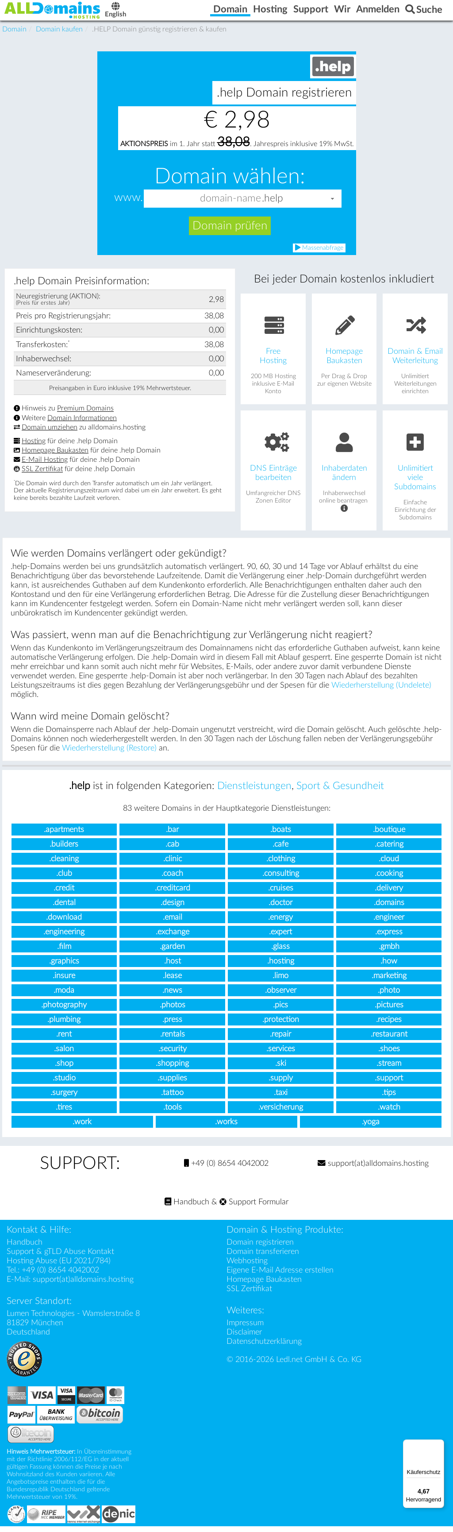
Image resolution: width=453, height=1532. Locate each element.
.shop (64, 1069)
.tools (172, 1113)
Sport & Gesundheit (340, 792)
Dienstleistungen (254, 792)
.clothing (280, 865)
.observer (280, 996)
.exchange (172, 938)
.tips (389, 1099)
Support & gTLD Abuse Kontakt (60, 1257)
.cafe (280, 850)
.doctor (280, 909)
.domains (389, 909)
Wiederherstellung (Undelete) (381, 691)
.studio (64, 1084)
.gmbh (389, 952)
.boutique (389, 836)
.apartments (64, 836)
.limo (280, 982)
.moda (64, 996)
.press (172, 1025)
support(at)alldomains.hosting (373, 1169)
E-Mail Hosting (45, 465)
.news (172, 996)
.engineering (63, 938)
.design (172, 909)
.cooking (389, 879)
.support (389, 1084)
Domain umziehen (49, 433)
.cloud (389, 865)
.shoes (389, 1055)
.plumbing (64, 1025)
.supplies (172, 1084)
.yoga (371, 1128)
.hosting (280, 967)
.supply (281, 1084)
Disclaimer (244, 1338)
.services (280, 1055)
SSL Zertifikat (42, 475)
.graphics (64, 967)
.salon (64, 1055)
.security (172, 1055)
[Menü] (439, 1444)
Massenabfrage (319, 254)
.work (82, 1128)
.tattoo (172, 1099)
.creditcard (172, 894)
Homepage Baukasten (55, 456)
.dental (64, 909)
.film (64, 952)
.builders (64, 850)
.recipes (389, 1025)
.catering (389, 850)
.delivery (389, 894)
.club (64, 879)
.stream (388, 1069)
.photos (172, 1011)
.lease (172, 982)
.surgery (63, 1099)
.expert (280, 938)
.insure (64, 982)
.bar (172, 836)
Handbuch (187, 1207)
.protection (280, 1025)
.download (64, 923)
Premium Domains (85, 414)
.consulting (280, 879)
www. (128, 204)
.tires (64, 1113)
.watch (389, 1113)
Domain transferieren (262, 1257)
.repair (280, 1040)
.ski (280, 1069)
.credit (64, 894)
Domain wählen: (229, 182)
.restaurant (389, 1040)
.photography (64, 1011)
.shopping (172, 1069)
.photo (389, 996)
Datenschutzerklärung (264, 1347)
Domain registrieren (260, 1248)
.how (388, 967)
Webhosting (247, 1266)
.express (389, 938)
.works (226, 1128)
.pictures (389, 1011)
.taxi (281, 1099)
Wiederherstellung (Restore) (109, 754)
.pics (280, 1011)
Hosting (34, 447)
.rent (64, 1040)
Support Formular (253, 1207)
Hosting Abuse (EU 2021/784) (59, 1266)
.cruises (280, 894)
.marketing (389, 982)
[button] (333, 205)
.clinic (172, 865)
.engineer (388, 923)
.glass (280, 952)
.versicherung (280, 1113)
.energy (280, 923)
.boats (280, 836)
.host (172, 967)
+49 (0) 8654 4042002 (226, 1169)
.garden (172, 952)
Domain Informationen (82, 424)
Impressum (245, 1328)
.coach (172, 879)
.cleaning (64, 865)
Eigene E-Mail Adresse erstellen (280, 1276)
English (144, 14)
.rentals (172, 1040)
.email (172, 923)
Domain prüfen (229, 232)
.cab (172, 850)
